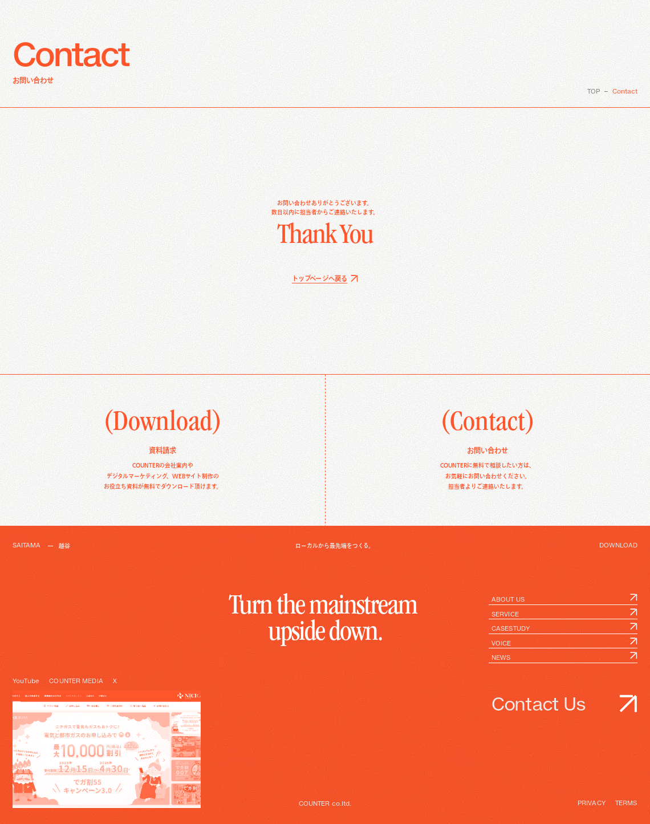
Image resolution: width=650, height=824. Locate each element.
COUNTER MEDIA (76, 681)
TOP (593, 91)
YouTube (26, 681)
